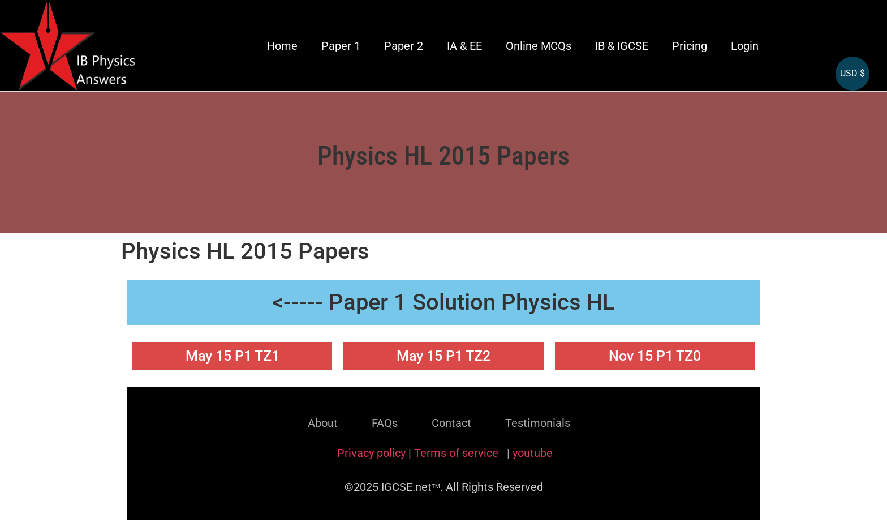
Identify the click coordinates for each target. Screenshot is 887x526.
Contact (451, 423)
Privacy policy (371, 453)
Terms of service (457, 453)
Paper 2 (403, 46)
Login (745, 46)
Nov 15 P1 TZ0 (655, 356)
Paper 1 (340, 46)
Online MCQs (538, 46)
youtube (533, 453)
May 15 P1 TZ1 (232, 356)
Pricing (689, 46)
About (323, 423)
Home (282, 46)
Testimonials (537, 423)
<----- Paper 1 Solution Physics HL (443, 302)
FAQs (385, 423)
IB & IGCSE (621, 46)
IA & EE (464, 46)
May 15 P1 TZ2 (443, 356)
